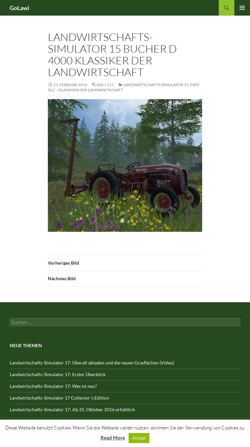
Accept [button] (139, 437)
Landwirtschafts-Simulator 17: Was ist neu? (53, 386)
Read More (113, 437)
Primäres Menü (242, 8)
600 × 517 (105, 84)
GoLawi (19, 7)
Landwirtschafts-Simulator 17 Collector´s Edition (59, 398)
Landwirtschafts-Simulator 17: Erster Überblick (57, 374)
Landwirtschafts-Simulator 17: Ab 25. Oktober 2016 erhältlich (72, 409)
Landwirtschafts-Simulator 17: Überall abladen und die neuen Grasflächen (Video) (92, 362)
